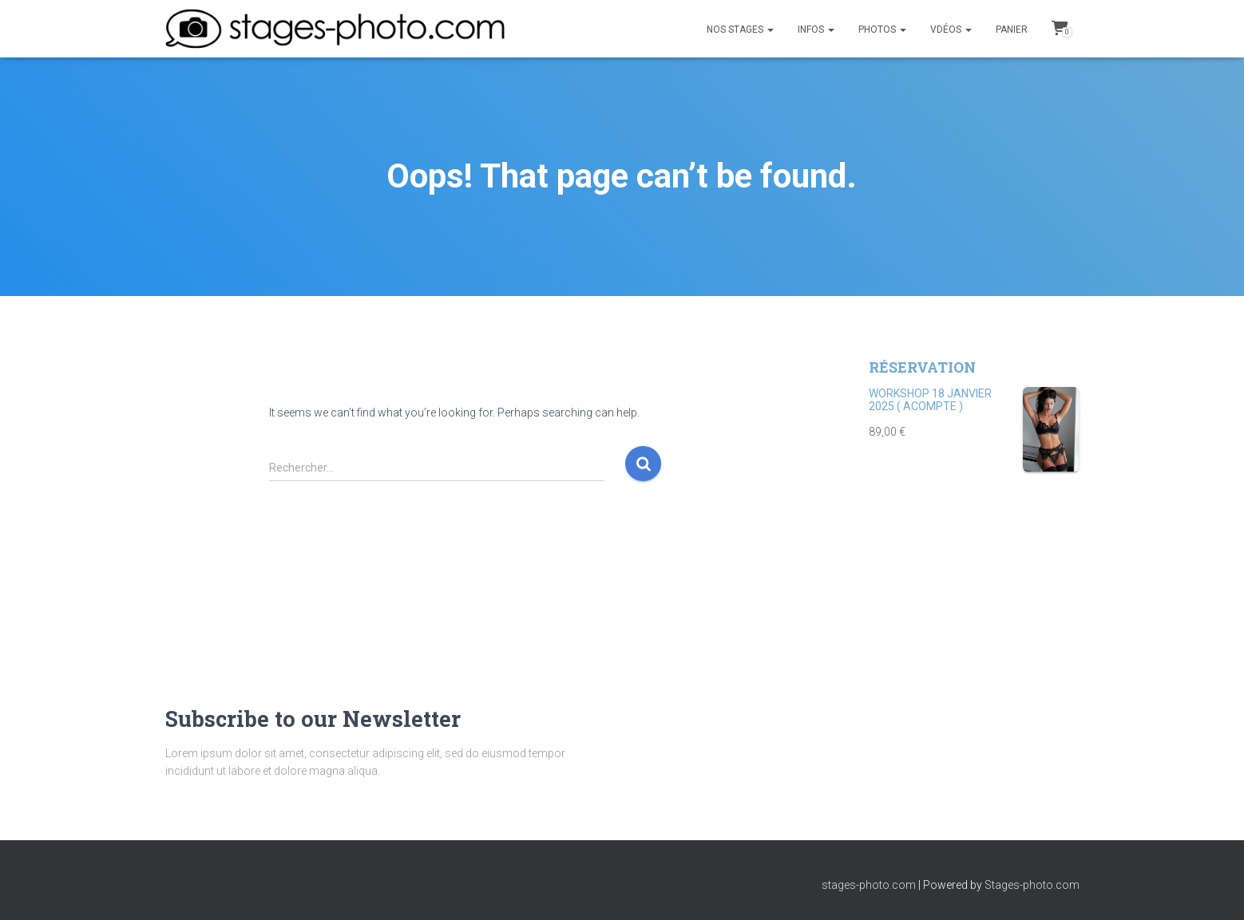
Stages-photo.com (1032, 885)
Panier (1012, 29)
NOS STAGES (740, 29)
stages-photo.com (869, 885)
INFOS (816, 29)
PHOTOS (882, 29)
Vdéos (951, 29)
